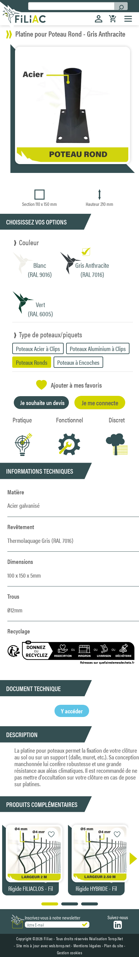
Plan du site (113, 945)
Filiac (48, 938)
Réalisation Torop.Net (106, 938)
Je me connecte (100, 402)
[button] (130, 859)
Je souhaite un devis (42, 402)
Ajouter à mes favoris (69, 385)
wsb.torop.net (59, 945)
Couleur (29, 242)
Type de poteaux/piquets (50, 334)
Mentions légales (87, 945)
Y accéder (72, 710)
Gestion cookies (69, 952)
